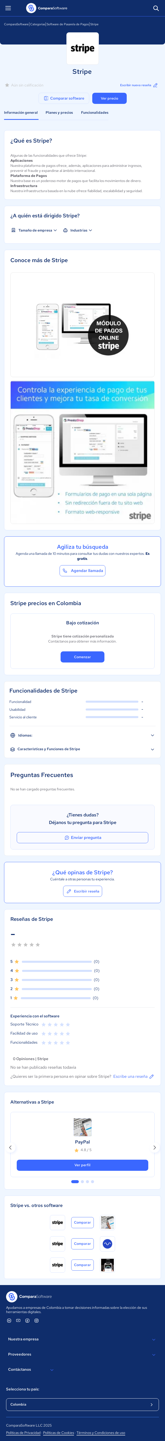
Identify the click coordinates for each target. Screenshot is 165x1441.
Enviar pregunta (82, 838)
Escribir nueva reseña (139, 85)
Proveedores (82, 1355)
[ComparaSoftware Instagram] (36, 1320)
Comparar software (63, 98)
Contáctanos (31, 1370)
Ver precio (109, 98)
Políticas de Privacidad (23, 1432)
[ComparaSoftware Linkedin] (9, 1320)
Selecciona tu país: (22, 1389)
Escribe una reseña (134, 1076)
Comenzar (82, 657)
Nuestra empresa (82, 1340)
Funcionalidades (94, 112)
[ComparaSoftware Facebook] (27, 1320)
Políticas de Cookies (58, 1432)
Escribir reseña (82, 891)
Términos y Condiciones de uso (101, 1432)
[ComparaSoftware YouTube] (18, 1320)
